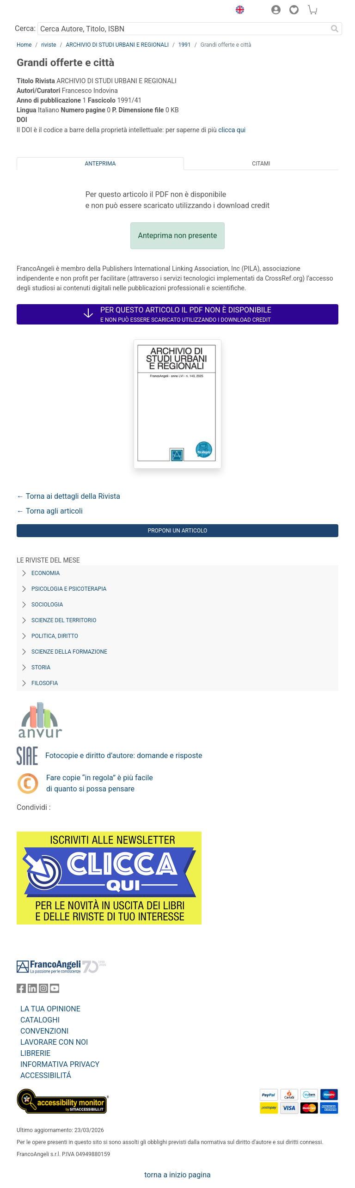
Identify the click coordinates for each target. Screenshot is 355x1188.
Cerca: (25, 28)
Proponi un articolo (178, 530)
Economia (45, 573)
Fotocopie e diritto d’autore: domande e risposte (123, 755)
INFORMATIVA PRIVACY (59, 1064)
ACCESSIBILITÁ (45, 1075)
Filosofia (44, 683)
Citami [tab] (261, 163)
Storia (40, 667)
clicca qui (231, 130)
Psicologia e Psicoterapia (68, 589)
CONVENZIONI (44, 1031)
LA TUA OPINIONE (50, 1008)
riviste (48, 45)
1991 (184, 45)
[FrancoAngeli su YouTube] (54, 990)
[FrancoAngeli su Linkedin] (32, 990)
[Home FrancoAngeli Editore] (48, 11)
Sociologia (47, 604)
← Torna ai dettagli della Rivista (68, 496)
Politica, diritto (54, 636)
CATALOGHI (40, 1020)
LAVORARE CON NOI (54, 1042)
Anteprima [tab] (100, 163)
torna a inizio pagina (177, 1174)
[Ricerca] (334, 28)
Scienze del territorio (64, 620)
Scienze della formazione (69, 652)
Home (24, 45)
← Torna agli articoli (50, 511)
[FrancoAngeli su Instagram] (43, 990)
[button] (237, 11)
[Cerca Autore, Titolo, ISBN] (182, 28)
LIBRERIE (35, 1053)
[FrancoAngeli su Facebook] (21, 990)
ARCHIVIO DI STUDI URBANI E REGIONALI (117, 45)
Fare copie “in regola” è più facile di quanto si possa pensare (99, 783)
